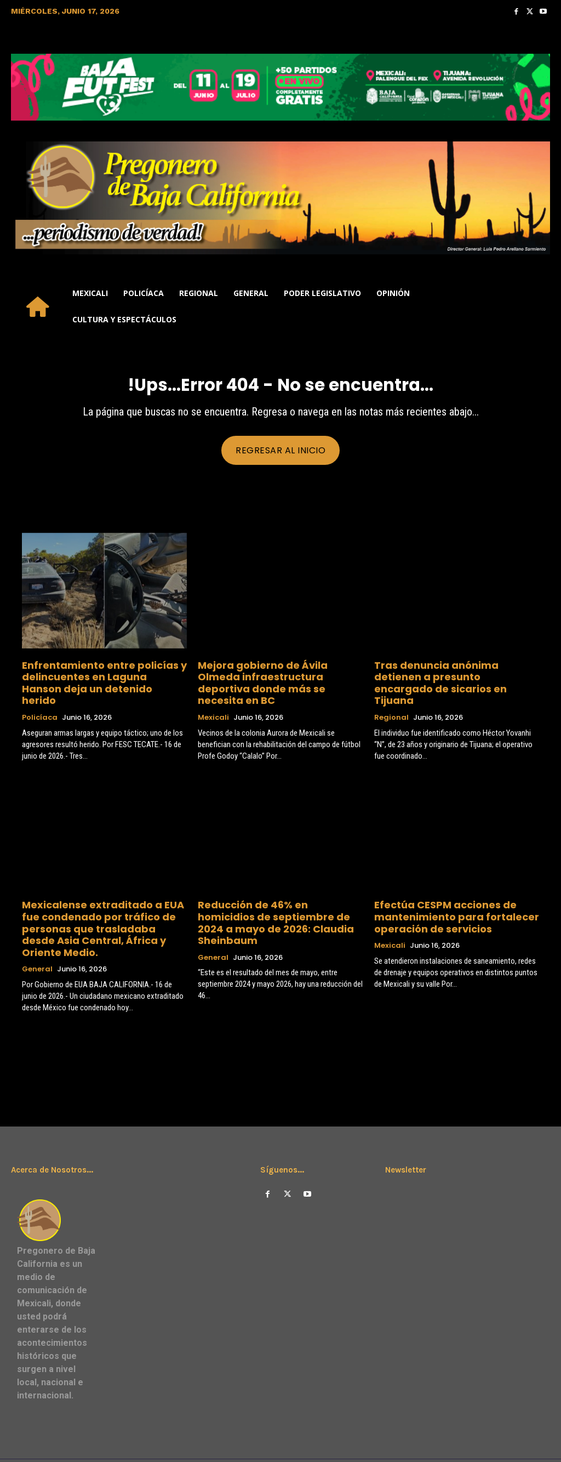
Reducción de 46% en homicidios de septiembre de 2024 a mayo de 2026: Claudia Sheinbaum (278, 901)
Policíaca (40, 704)
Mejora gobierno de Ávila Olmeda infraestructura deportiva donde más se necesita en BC (271, 678)
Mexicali (213, 704)
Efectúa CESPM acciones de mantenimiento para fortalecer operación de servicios (444, 901)
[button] (537, 306)
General (37, 936)
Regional (391, 704)
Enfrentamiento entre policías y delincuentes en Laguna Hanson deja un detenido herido (104, 678)
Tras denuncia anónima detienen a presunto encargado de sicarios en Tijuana (451, 678)
